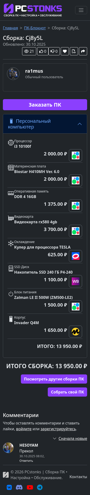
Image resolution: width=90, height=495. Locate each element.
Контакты (78, 476)
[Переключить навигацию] (81, 10)
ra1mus (34, 71)
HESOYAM (28, 445)
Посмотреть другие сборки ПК (54, 379)
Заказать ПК (45, 104)
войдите (23, 428)
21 (29, 51)
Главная (10, 28)
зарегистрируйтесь (58, 428)
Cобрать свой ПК (67, 392)
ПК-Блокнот (35, 28)
